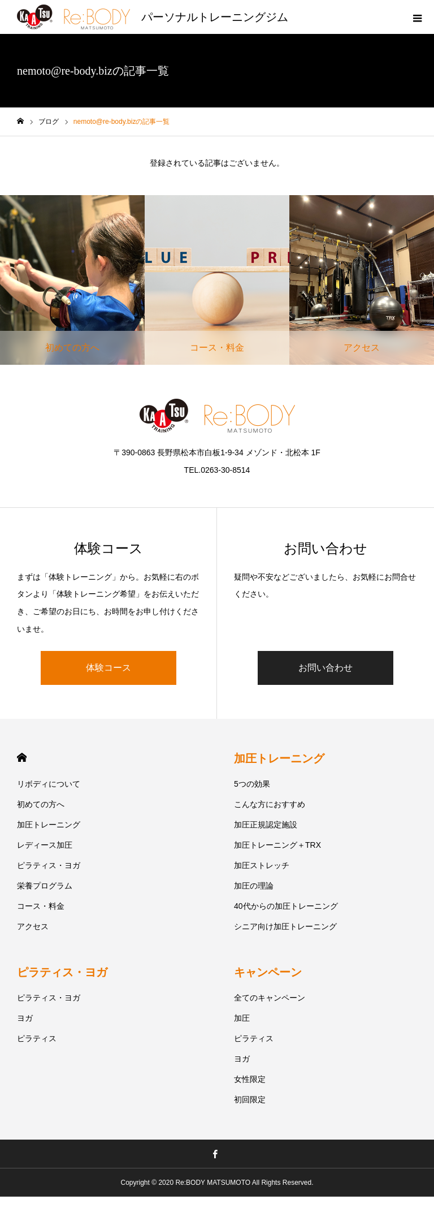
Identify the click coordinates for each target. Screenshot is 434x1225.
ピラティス (37, 1038)
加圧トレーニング (48, 824)
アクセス (33, 926)
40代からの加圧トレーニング (286, 906)
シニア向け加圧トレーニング (285, 926)
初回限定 (250, 1099)
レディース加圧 (44, 844)
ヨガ (25, 1018)
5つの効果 (252, 783)
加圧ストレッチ (261, 865)
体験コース (108, 667)
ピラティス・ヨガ (48, 865)
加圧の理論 (254, 885)
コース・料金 (40, 906)
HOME (22, 757)
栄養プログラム (44, 885)
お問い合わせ (325, 667)
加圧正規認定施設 (265, 824)
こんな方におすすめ (269, 804)
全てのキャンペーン (269, 997)
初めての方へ (40, 804)
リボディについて (48, 783)
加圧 (242, 1018)
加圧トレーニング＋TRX (277, 844)
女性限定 (250, 1079)
